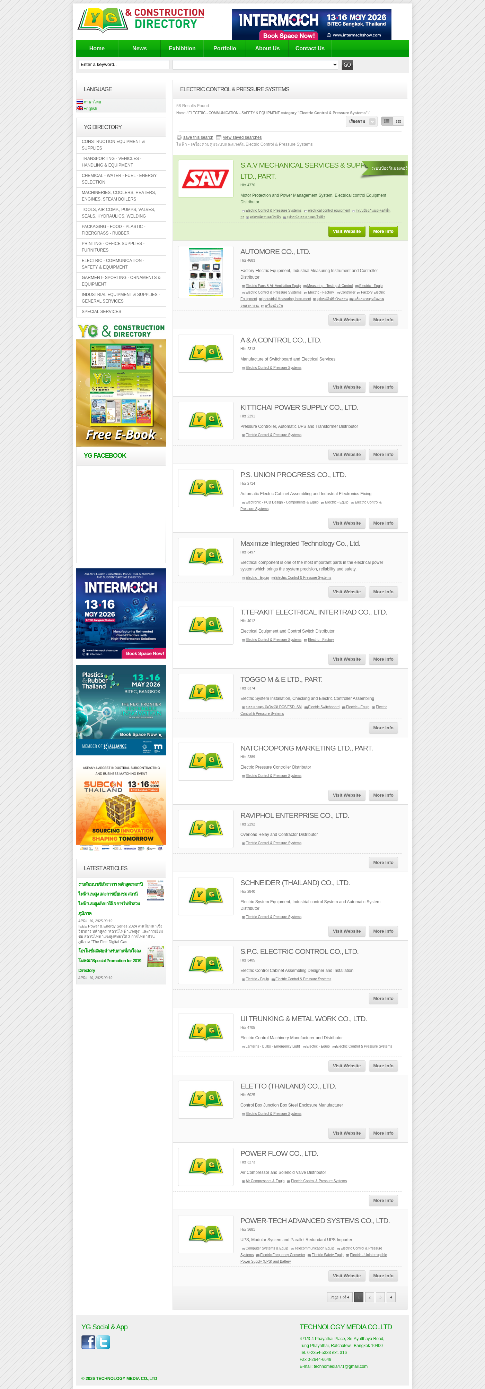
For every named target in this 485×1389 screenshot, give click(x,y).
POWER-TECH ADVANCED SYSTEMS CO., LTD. (315, 1221)
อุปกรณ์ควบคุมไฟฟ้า (265, 217)
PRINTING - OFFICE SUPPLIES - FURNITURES (113, 247)
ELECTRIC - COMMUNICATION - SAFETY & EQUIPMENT (113, 264)
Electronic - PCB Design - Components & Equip (282, 502)
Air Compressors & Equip (265, 1181)
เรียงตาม (357, 121)
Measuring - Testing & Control (330, 286)
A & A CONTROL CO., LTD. (280, 340)
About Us (267, 48)
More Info (383, 231)
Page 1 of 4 (339, 1297)
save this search (198, 137)
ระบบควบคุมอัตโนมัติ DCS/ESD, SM (274, 707)
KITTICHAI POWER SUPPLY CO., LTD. (299, 407)
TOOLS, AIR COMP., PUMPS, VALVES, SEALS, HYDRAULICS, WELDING (118, 213)
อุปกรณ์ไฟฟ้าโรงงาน (332, 299)
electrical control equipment (329, 210)
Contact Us (310, 48)
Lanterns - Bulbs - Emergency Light (273, 1046)
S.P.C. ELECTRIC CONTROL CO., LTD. (299, 951)
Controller (348, 292)
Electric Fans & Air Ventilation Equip (273, 286)
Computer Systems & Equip (267, 1248)
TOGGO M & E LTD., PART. (281, 679)
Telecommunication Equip (314, 1248)
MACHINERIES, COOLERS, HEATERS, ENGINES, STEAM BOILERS (119, 196)
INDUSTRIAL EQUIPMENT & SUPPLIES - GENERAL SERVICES (121, 298)
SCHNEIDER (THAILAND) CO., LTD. (295, 883)
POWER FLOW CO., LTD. (279, 1153)
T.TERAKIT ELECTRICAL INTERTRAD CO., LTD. (313, 612)
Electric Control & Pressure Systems (273, 210)
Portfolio (224, 48)
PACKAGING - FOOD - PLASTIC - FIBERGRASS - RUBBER (114, 230)
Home (97, 48)
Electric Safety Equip (327, 1255)
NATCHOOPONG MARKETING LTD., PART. (306, 748)
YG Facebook (105, 455)
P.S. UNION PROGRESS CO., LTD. (293, 474)
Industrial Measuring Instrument (287, 299)
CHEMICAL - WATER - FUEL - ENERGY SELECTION (119, 179)
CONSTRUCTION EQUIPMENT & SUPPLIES (113, 145)
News (139, 48)
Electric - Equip (370, 286)
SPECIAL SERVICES (101, 311)
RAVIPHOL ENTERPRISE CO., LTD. (294, 815)
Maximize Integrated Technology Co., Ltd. (300, 543)
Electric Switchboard (324, 707)
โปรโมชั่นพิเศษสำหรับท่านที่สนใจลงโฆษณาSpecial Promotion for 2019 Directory (109, 960)
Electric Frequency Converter (282, 1255)
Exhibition (182, 48)
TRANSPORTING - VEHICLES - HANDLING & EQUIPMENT (111, 162)
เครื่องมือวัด (274, 305)
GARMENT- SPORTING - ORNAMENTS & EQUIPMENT (121, 281)
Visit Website (347, 231)
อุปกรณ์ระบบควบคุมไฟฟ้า (305, 217)
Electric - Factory (321, 292)
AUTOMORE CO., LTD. (275, 251)
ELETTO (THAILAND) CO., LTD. (288, 1086)
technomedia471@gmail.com (341, 1366)
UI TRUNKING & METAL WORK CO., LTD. (303, 1019)
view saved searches (242, 137)
